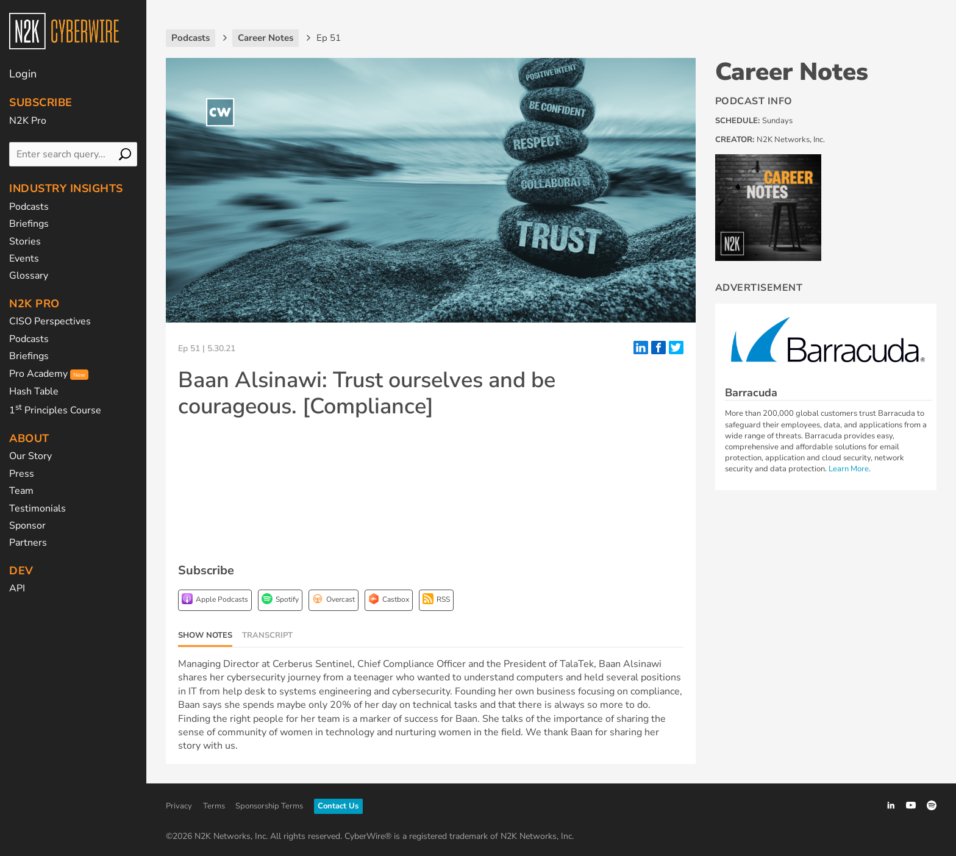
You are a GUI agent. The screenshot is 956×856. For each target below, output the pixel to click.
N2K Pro (27, 120)
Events (24, 258)
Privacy (179, 806)
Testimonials (37, 508)
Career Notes (791, 71)
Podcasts (29, 206)
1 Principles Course (55, 410)
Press (21, 473)
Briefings (29, 223)
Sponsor (27, 525)
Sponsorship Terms (269, 806)
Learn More (849, 468)
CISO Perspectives (50, 321)
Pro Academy (48, 373)
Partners (28, 542)
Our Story (30, 456)
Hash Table (34, 391)
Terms (214, 806)
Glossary (28, 275)
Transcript (267, 635)
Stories (25, 241)
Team (21, 491)
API (17, 588)
